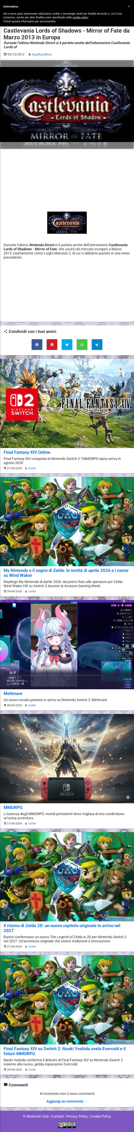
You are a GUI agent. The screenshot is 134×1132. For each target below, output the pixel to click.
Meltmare (13, 693)
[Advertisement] (67, 180)
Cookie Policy (101, 1116)
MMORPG (13, 807)
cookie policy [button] (80, 17)
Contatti (57, 1116)
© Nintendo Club (35, 1116)
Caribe (31, 468)
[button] (129, 6)
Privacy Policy (77, 1116)
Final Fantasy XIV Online (27, 452)
